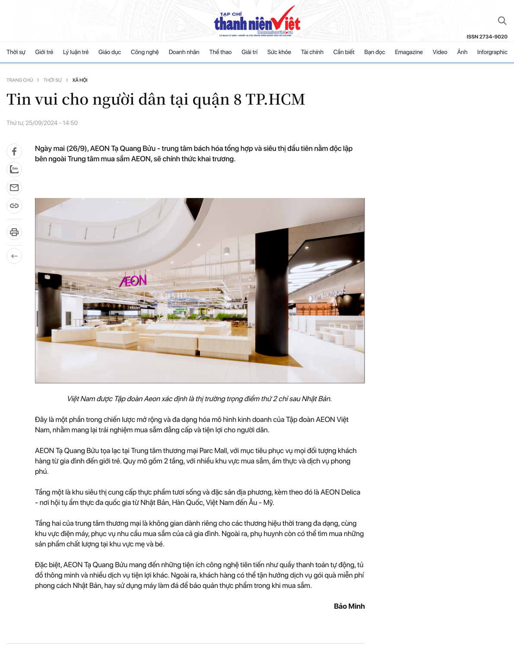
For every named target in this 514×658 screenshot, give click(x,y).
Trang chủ (19, 80)
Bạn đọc (374, 52)
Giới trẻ (44, 52)
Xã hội (79, 80)
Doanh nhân (184, 52)
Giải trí (249, 52)
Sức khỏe (279, 52)
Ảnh (462, 52)
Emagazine (409, 52)
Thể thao (220, 52)
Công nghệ (145, 52)
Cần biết (344, 52)
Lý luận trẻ (76, 52)
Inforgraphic (492, 52)
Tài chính (312, 52)
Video (440, 52)
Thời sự (15, 52)
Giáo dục (109, 52)
